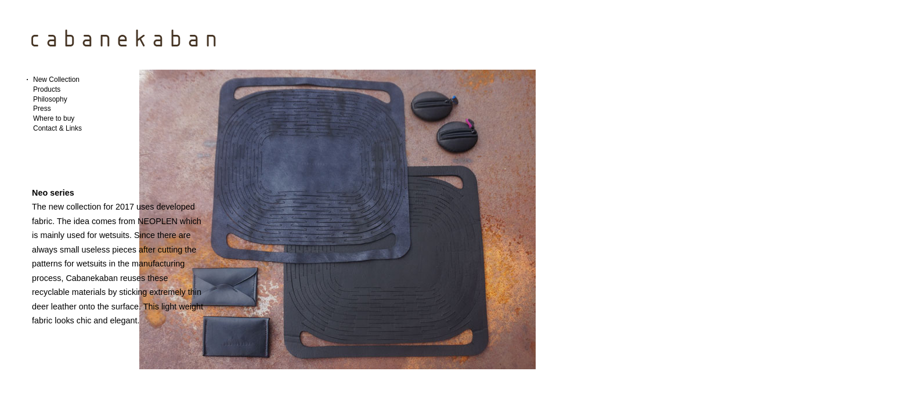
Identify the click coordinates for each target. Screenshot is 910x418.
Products (46, 89)
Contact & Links (57, 128)
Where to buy (53, 118)
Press (42, 109)
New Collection (56, 79)
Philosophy (50, 99)
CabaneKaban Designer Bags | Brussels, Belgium (124, 37)
